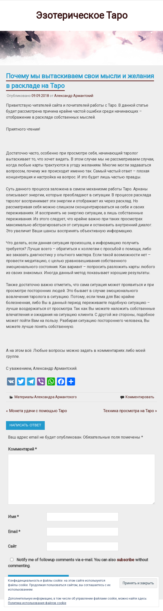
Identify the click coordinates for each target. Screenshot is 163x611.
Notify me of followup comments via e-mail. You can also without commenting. (78, 562)
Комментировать (140, 397)
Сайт (12, 546)
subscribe (125, 559)
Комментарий (22, 449)
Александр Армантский (73, 96)
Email (14, 531)
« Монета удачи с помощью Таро (36, 410)
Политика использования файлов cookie (37, 603)
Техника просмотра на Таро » (130, 410)
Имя (13, 516)
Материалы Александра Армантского (45, 397)
